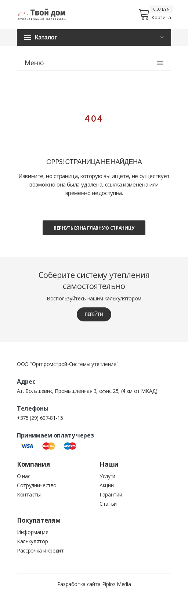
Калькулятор (32, 541)
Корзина (154, 14)
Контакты (28, 494)
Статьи (108, 503)
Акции (106, 485)
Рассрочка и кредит (40, 550)
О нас (23, 476)
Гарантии (111, 494)
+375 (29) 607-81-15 (40, 417)
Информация (32, 532)
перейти (94, 314)
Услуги (107, 476)
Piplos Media (116, 584)
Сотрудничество (37, 485)
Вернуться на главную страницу (94, 228)
